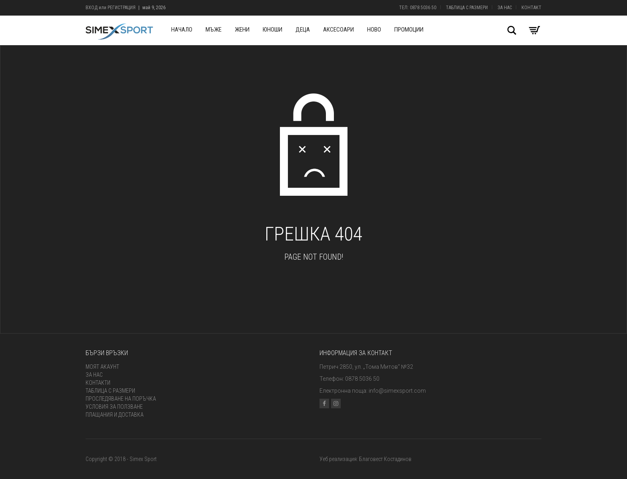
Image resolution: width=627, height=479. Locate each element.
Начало (181, 29)
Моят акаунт (102, 367)
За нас (504, 7)
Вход (92, 7)
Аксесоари (338, 29)
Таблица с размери (467, 7)
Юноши (272, 29)
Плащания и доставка (115, 414)
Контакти (98, 383)
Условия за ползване (114, 406)
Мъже (214, 29)
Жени (242, 29)
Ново (374, 29)
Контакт (531, 7)
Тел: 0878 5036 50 (417, 7)
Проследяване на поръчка (121, 399)
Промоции (408, 29)
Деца (303, 29)
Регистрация (122, 7)
